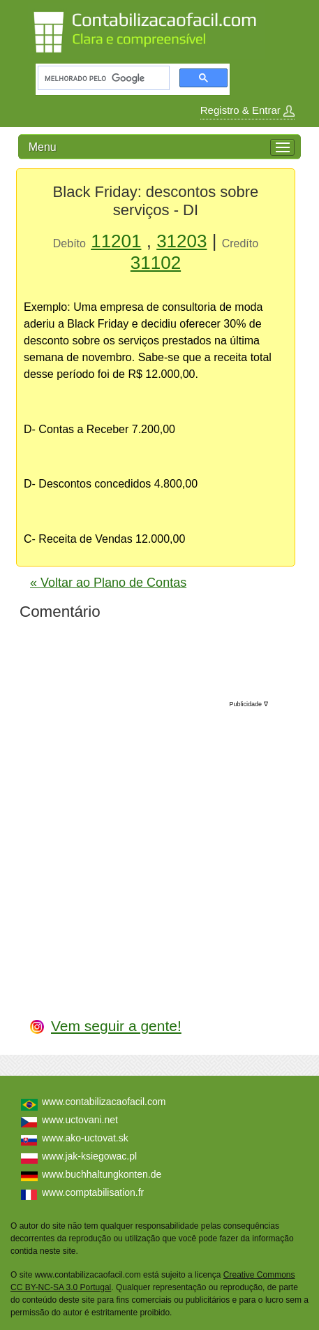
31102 (156, 262)
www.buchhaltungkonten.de (101, 1174)
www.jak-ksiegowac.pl (89, 1156)
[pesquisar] (102, 78)
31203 (181, 241)
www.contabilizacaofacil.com (103, 1101)
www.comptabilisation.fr (93, 1192)
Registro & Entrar (247, 110)
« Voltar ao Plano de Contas (108, 583)
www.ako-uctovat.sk (85, 1137)
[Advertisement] (163, 844)
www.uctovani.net (80, 1119)
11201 (116, 241)
